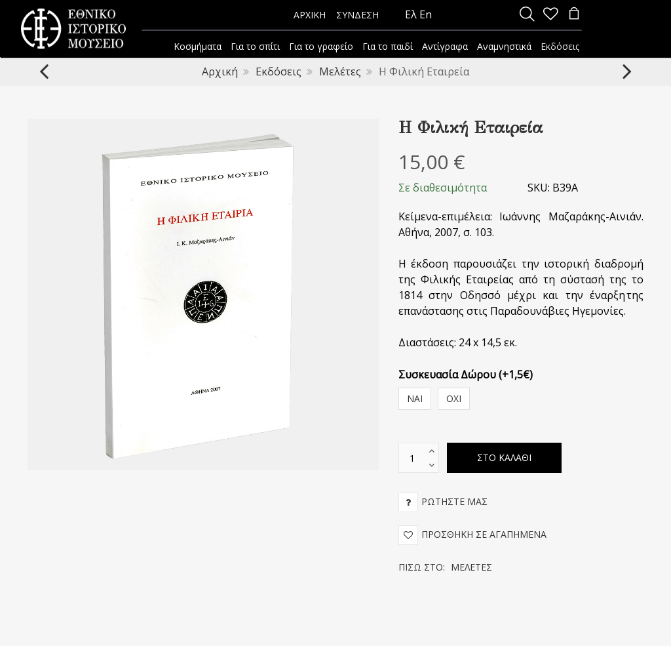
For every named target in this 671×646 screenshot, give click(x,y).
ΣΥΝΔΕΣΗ (357, 15)
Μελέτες (340, 71)
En (425, 14)
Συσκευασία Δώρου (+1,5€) (465, 374)
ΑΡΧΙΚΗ (310, 15)
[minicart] (574, 15)
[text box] (412, 457)
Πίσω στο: (445, 567)
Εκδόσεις (278, 71)
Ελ (411, 14)
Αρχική (220, 71)
